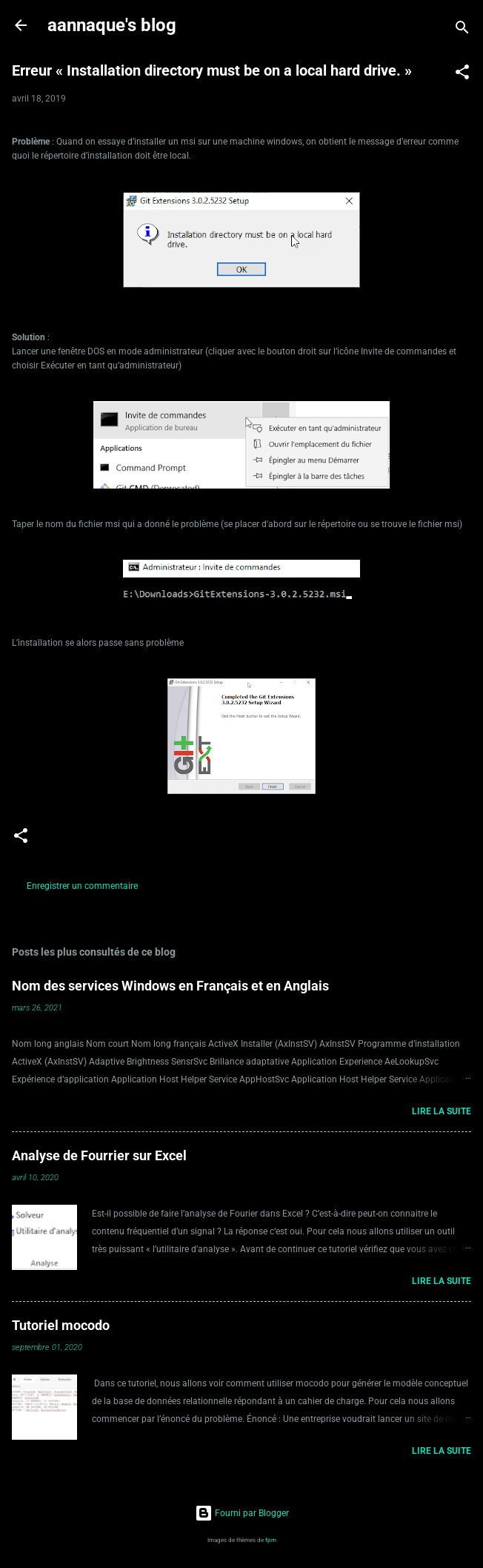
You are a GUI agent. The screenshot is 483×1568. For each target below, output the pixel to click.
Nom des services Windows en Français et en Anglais (170, 985)
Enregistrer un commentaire (82, 886)
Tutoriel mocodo (61, 1325)
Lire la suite (441, 1111)
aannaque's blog (111, 25)
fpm (270, 1540)
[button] (462, 75)
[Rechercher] (462, 30)
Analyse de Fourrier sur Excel (99, 1155)
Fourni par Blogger (242, 1513)
